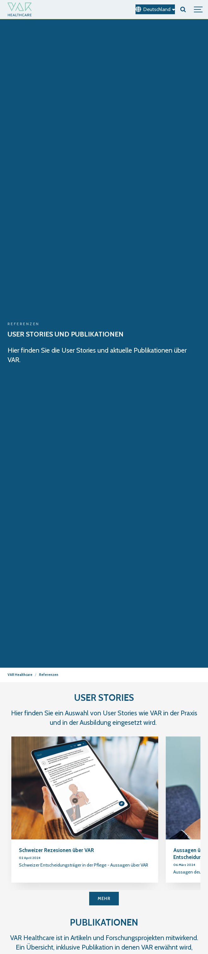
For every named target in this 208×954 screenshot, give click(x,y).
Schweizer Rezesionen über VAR (56, 850)
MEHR (104, 898)
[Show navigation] (198, 9)
